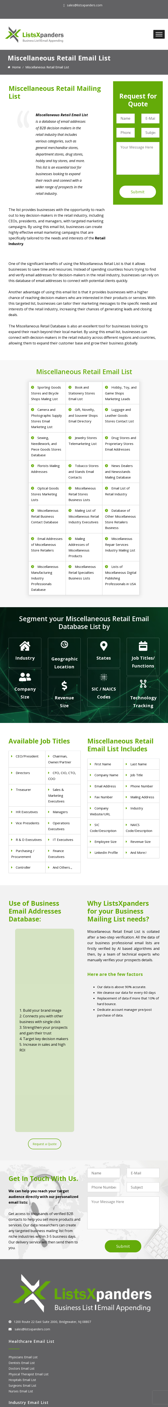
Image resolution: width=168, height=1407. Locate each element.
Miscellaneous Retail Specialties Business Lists (82, 572)
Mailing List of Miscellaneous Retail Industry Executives (83, 516)
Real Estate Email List (24, 1301)
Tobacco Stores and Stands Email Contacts (83, 471)
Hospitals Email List (22, 1251)
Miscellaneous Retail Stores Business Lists (82, 494)
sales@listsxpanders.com (84, 5)
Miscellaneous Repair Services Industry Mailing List (120, 544)
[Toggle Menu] (159, 34)
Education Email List (23, 1324)
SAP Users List (19, 1362)
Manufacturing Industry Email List (32, 1318)
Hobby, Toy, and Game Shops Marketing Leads (120, 393)
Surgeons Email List (22, 1257)
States (103, 658)
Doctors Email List (22, 1240)
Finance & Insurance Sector (28, 1307)
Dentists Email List (22, 1234)
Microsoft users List (23, 1374)
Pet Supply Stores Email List (28, 1295)
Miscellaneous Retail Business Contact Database (44, 516)
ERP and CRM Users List (26, 1351)
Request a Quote (45, 997)
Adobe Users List (21, 1357)
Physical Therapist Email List (29, 1246)
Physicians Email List (23, 1229)
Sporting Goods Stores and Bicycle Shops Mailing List (46, 393)
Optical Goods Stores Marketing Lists (45, 494)
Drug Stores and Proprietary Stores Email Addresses (120, 443)
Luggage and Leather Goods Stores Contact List (119, 415)
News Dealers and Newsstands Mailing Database (119, 471)
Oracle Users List (21, 1385)
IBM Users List (19, 1379)
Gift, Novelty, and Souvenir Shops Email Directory (83, 415)
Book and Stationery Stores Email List (81, 393)
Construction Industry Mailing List (32, 1290)
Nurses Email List (21, 1263)
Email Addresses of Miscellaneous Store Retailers (47, 544)
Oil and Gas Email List (24, 1312)
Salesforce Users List (23, 1368)
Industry (25, 658)
